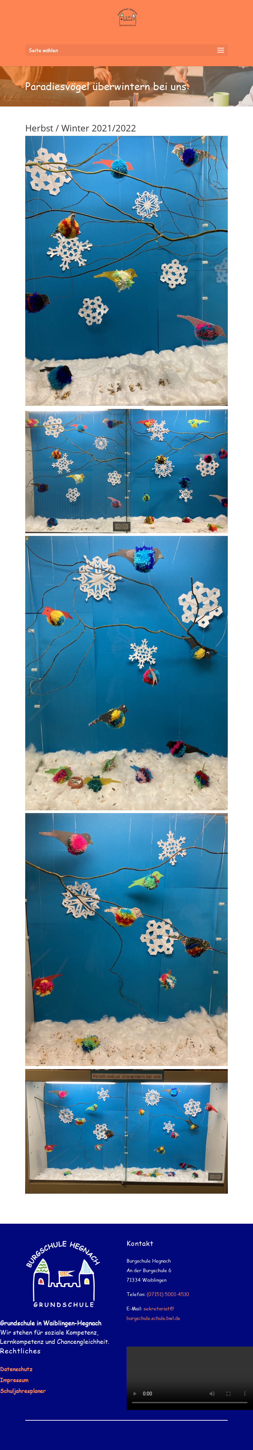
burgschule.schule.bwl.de (153, 1318)
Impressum (14, 1380)
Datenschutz (16, 1369)
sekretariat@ (159, 1308)
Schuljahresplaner (23, 1391)
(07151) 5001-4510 (168, 1294)
